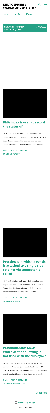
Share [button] (6, 150)
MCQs (17, 14)
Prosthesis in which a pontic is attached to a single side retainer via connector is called (24, 267)
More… (29, 14)
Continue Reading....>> (14, 154)
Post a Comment (19, 150)
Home (5, 14)
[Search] (39, 4)
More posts (41, 393)
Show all (41, 26)
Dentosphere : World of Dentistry (19, 6)
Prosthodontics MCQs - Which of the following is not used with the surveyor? (24, 352)
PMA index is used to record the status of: (24, 124)
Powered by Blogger (25, 402)
